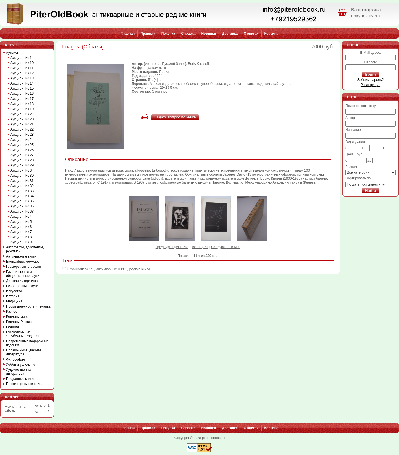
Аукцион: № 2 (21, 114)
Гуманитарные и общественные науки (22, 274)
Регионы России (19, 322)
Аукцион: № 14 (22, 83)
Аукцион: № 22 (22, 129)
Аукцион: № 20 (22, 119)
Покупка (168, 34)
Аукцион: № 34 (22, 196)
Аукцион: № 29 (81, 269)
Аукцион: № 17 (22, 99)
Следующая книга (225, 247)
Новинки (208, 34)
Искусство (14, 291)
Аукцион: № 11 (22, 68)
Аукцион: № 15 (22, 88)
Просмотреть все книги (24, 384)
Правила (148, 34)
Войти (370, 74)
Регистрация (370, 85)
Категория (200, 247)
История (12, 296)
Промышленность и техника (28, 306)
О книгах (251, 34)
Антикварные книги (21, 256)
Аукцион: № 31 (22, 181)
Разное (11, 312)
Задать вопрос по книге (175, 117)
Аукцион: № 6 (21, 227)
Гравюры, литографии (23, 267)
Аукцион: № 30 (22, 176)
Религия (12, 327)
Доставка (230, 34)
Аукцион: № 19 (22, 109)
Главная (128, 34)
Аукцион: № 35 (22, 201)
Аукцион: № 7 (21, 232)
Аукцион (12, 53)
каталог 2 (42, 412)
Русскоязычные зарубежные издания (22, 334)
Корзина (271, 34)
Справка (188, 34)
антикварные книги (111, 269)
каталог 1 (42, 405)
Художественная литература (19, 372)
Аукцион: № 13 (22, 78)
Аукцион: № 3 (21, 170)
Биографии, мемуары (23, 261)
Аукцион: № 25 (22, 145)
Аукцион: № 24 (22, 140)
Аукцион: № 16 (22, 94)
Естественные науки (22, 286)
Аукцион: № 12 (22, 73)
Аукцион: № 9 (21, 242)
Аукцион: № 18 (22, 104)
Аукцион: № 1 (21, 58)
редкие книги (139, 269)
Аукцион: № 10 (22, 63)
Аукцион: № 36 (22, 206)
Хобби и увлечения (21, 365)
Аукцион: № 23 (22, 135)
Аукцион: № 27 (22, 155)
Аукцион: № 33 (22, 191)
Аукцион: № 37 (22, 211)
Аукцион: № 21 (22, 124)
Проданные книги (20, 379)
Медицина (14, 301)
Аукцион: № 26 (22, 150)
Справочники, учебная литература (24, 352)
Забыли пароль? (370, 80)
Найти (370, 190)
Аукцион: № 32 (22, 186)
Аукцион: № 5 (21, 222)
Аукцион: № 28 (22, 160)
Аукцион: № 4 (21, 217)
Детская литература (22, 281)
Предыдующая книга (172, 247)
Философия (15, 359)
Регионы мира (17, 317)
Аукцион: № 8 (21, 237)
